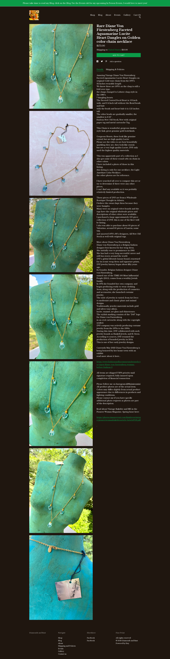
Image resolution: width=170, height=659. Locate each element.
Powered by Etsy (122, 643)
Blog (100, 15)
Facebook (91, 638)
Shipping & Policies (115, 69)
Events (117, 15)
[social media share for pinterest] (106, 61)
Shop (92, 15)
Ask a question (115, 61)
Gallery (127, 15)
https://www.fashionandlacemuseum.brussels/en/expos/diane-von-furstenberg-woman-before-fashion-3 (119, 364)
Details (100, 69)
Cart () (137, 15)
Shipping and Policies (67, 646)
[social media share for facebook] (98, 61)
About (108, 15)
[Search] (140, 17)
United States (114, 50)
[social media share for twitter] (102, 61)
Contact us (62, 654)
